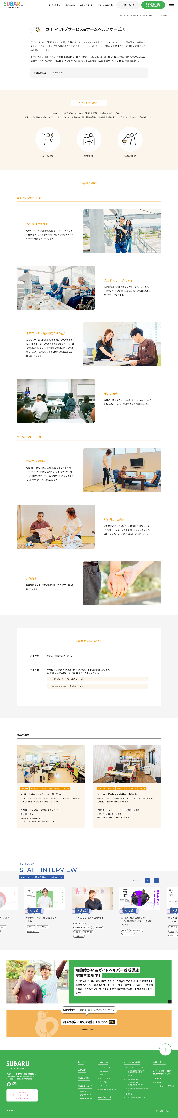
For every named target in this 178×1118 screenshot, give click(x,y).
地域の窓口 (89, 932)
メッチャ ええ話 (105, 1078)
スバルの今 (70, 5)
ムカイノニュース (105, 1071)
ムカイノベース (86, 5)
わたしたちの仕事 (105, 5)
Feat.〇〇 (103, 1082)
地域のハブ (79, 936)
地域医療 (98, 927)
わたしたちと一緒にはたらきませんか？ (153, 5)
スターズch (103, 1085)
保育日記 (103, 1074)
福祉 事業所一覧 (85, 1095)
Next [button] (156, 880)
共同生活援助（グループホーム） (137, 1097)
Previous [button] (147, 880)
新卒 (172, 931)
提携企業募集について (135, 1085)
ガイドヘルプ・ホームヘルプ (135, 1067)
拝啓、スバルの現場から (108, 1089)
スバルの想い (54, 5)
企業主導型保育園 (132, 1079)
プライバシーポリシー (164, 1111)
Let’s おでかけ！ (105, 1067)
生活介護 (129, 1094)
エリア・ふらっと (33, 931)
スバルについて (85, 1086)
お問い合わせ (128, 5)
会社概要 (83, 1091)
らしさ (78, 932)
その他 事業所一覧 (86, 1098)
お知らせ (82, 1070)
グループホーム (136, 930)
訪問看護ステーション (83, 927)
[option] (89, 913)
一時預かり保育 (133, 1082)
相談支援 (129, 1075)
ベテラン (31, 927)
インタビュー (43, 927)
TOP (120, 15)
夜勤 (124, 930)
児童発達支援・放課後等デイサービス (137, 1089)
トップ (81, 1062)
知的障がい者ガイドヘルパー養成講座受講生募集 (138, 1071)
